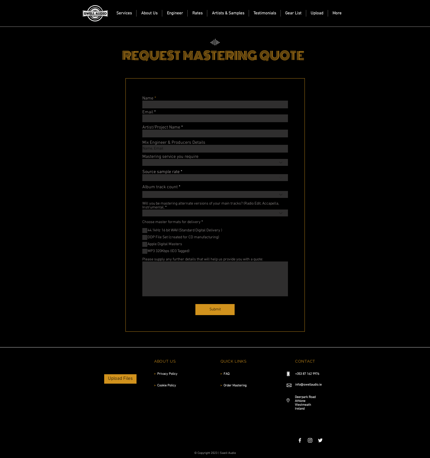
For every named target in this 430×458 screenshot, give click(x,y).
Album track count (160, 187)
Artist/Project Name (161, 127)
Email (147, 112)
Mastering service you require (170, 157)
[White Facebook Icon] (300, 440)
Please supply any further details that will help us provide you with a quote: (202, 259)
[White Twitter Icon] (320, 440)
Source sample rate (161, 172)
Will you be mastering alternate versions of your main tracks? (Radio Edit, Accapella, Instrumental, (210, 206)
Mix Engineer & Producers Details (173, 142)
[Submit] (215, 309)
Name (147, 98)
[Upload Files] (120, 379)
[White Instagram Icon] (310, 440)
